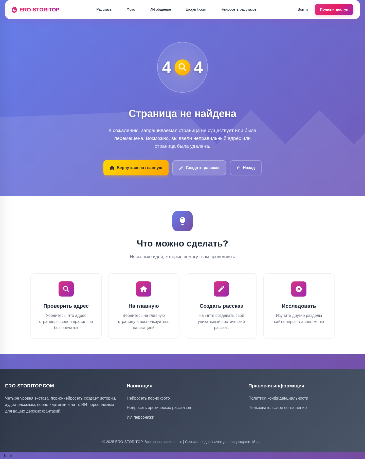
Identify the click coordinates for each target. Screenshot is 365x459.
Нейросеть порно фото (148, 398)
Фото (131, 9)
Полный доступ (334, 9)
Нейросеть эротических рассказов (159, 407)
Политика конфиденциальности (278, 398)
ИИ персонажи (140, 417)
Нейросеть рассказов (239, 9)
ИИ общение (160, 9)
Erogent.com (196, 9)
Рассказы (104, 9)
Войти (303, 9)
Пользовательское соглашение (277, 407)
